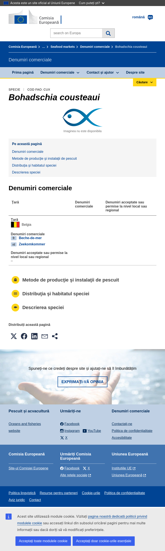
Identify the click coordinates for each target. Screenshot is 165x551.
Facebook (69, 468)
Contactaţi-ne (122, 424)
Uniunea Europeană (127, 475)
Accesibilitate (122, 438)
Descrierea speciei (26, 172)
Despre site (135, 72)
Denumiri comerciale (95, 46)
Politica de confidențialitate (132, 431)
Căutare (108, 33)
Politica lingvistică (22, 493)
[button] (13, 336)
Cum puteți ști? (91, 3)
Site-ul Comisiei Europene (28, 468)
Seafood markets (62, 46)
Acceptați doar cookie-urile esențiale (103, 541)
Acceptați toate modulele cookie (43, 541)
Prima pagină (23, 72)
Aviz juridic (17, 500)
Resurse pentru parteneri (59, 493)
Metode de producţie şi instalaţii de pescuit (44, 158)
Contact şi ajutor (100, 72)
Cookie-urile (91, 493)
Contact (35, 500)
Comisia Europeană (23, 46)
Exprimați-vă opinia (82, 382)
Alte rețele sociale (73, 475)
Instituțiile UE (122, 468)
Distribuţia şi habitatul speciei (34, 165)
